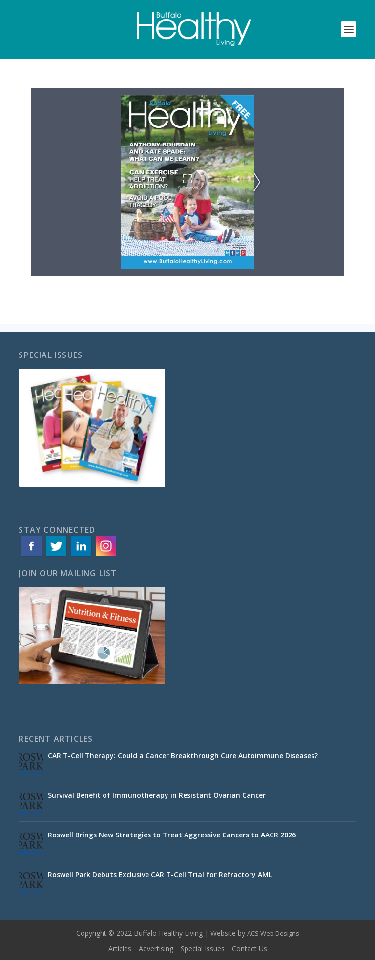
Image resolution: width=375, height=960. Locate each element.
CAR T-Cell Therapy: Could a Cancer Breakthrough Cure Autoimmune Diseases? (183, 755)
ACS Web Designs (273, 933)
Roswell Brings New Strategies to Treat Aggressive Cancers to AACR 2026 (172, 834)
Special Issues (203, 948)
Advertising (156, 948)
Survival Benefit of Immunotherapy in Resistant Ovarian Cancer (157, 795)
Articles (119, 948)
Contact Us (249, 948)
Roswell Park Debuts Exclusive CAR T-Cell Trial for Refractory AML (160, 874)
